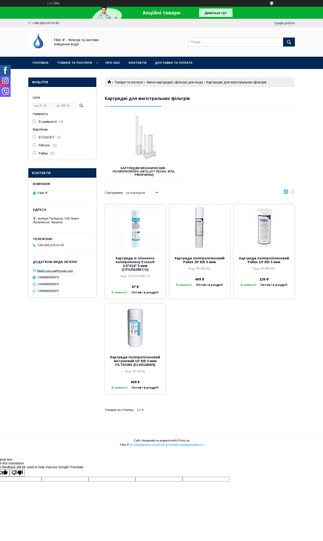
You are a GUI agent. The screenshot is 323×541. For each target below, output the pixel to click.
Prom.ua (183, 440)
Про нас (112, 62)
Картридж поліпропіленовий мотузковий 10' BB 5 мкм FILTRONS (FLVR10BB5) (135, 361)
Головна (40, 62)
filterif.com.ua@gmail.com (55, 270)
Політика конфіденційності (185, 445)
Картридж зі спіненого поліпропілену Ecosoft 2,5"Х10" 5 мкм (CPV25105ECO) (135, 263)
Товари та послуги (74, 62)
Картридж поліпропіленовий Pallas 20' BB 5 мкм (200, 260)
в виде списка (292, 192)
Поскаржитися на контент (148, 445)
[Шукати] (289, 42)
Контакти (137, 62)
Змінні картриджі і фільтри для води (174, 82)
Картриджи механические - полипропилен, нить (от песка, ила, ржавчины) (134, 171)
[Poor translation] (17, 473)
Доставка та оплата (173, 62)
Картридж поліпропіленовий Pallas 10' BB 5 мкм (264, 260)
